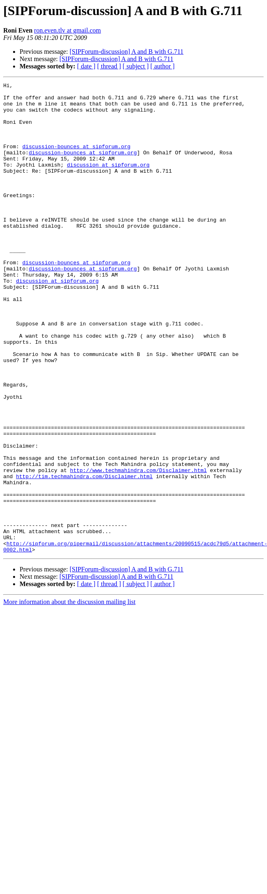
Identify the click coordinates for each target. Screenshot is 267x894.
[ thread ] (109, 66)
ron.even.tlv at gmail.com (67, 30)
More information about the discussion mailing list (69, 695)
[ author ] (162, 66)
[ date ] (86, 66)
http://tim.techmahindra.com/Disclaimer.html (84, 555)
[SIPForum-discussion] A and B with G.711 (126, 51)
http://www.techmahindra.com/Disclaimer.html (138, 548)
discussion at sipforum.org (108, 181)
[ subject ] (136, 66)
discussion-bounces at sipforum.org (76, 159)
